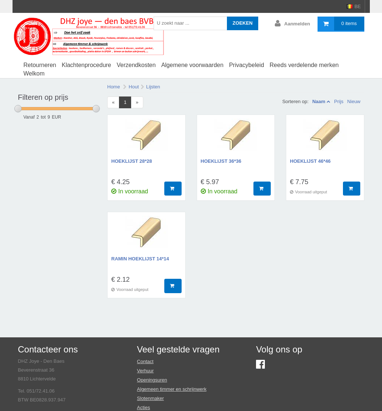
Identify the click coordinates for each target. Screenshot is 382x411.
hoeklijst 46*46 (310, 161)
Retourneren (40, 65)
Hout (134, 86)
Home (113, 86)
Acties (143, 407)
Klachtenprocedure (86, 65)
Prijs (338, 101)
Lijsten (153, 86)
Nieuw (353, 101)
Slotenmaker (150, 398)
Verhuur (145, 370)
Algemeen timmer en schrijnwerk (172, 389)
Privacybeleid (246, 65)
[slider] (18, 108)
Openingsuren (152, 380)
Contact (145, 361)
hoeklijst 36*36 (221, 161)
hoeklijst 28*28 (131, 161)
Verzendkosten (136, 65)
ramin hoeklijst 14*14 (140, 258)
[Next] (137, 102)
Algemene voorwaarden (192, 65)
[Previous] (113, 102)
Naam (318, 101)
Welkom (34, 73)
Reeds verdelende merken (304, 65)
